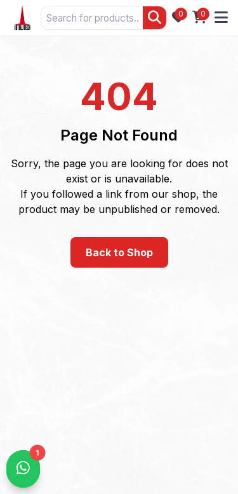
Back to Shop (119, 252)
